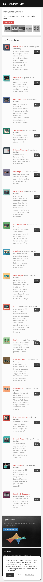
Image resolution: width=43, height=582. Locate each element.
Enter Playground (11, 529)
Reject (19, 575)
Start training (9, 22)
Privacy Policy (29, 575)
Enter (36, 52)
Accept (9, 575)
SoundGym (13, 3)
